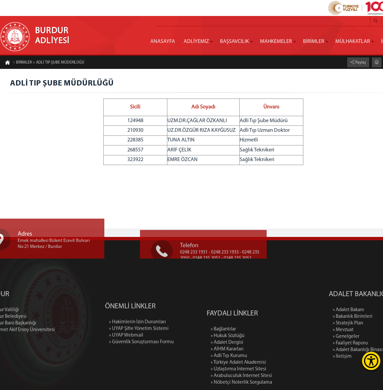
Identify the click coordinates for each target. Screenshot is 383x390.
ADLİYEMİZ (196, 41)
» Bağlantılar (223, 356)
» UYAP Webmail (126, 352)
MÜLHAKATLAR (352, 41)
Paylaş (360, 62)
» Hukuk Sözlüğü (227, 363)
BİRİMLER (313, 41)
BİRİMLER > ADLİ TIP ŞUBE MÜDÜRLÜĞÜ (48, 63)
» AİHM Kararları (227, 376)
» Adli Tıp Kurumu (229, 383)
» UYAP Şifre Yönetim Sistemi (139, 345)
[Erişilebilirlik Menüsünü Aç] (371, 361)
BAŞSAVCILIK (234, 41)
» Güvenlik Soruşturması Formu (141, 359)
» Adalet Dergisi (227, 369)
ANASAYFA (162, 41)
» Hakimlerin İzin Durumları (137, 339)
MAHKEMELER (276, 41)
